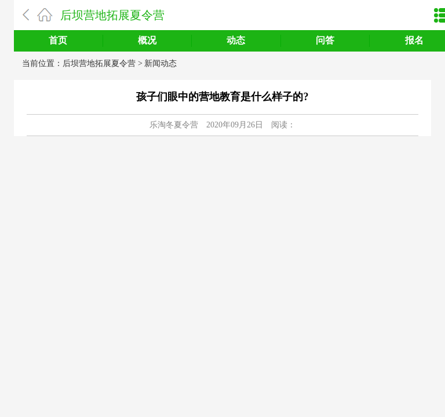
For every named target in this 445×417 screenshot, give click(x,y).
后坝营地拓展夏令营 (112, 15)
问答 (325, 40)
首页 (58, 40)
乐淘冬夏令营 (173, 124)
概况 (147, 40)
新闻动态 (160, 63)
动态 (236, 40)
